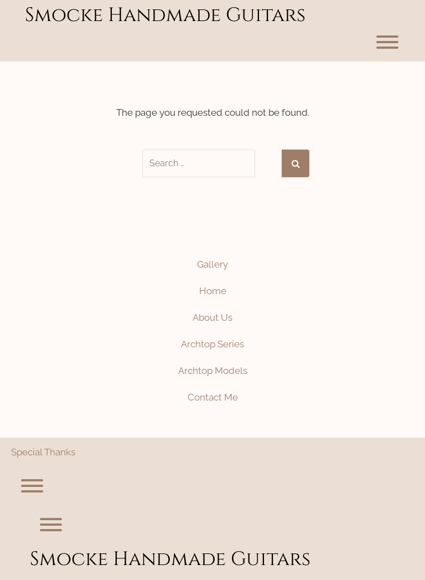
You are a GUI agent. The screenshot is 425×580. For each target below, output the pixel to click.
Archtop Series (212, 344)
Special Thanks (43, 452)
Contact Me (213, 397)
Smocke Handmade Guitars (165, 15)
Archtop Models (212, 370)
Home (212, 290)
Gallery (212, 264)
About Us (212, 317)
